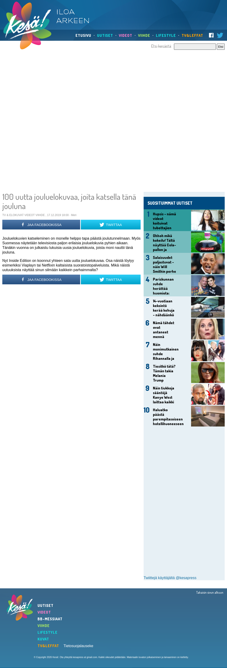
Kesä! (27, 25)
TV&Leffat (192, 35)
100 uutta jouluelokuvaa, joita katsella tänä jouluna (69, 201)
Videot (125, 35)
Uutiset (105, 35)
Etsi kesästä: (161, 46)
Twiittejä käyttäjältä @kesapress (170, 578)
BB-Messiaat (50, 619)
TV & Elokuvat (13, 215)
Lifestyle (166, 35)
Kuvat (43, 639)
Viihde (144, 35)
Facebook (211, 35)
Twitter (220, 35)
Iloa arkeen (74, 16)
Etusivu (83, 35)
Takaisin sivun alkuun (209, 592)
